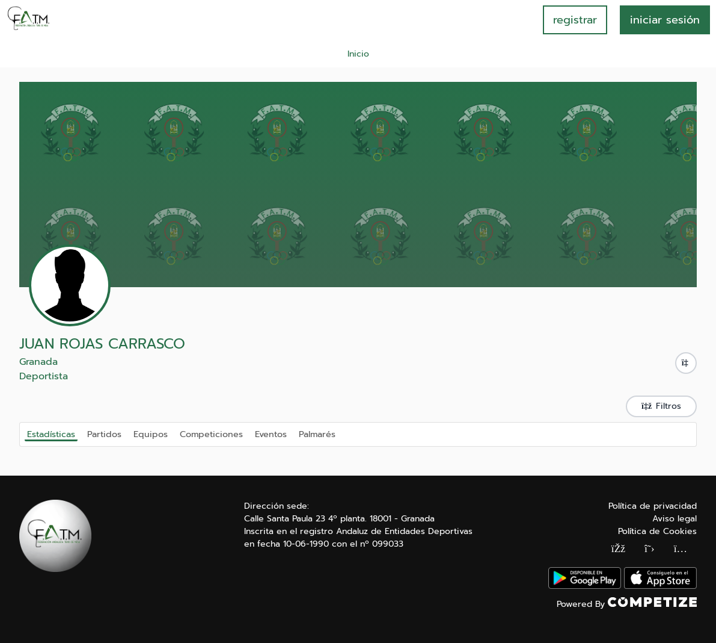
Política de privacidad (652, 506)
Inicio (358, 54)
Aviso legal (674, 518)
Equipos (150, 433)
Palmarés (317, 433)
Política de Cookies (657, 531)
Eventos (271, 433)
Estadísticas (51, 434)
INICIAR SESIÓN (665, 19)
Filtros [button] (661, 406)
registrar (575, 19)
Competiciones (211, 433)
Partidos (104, 433)
